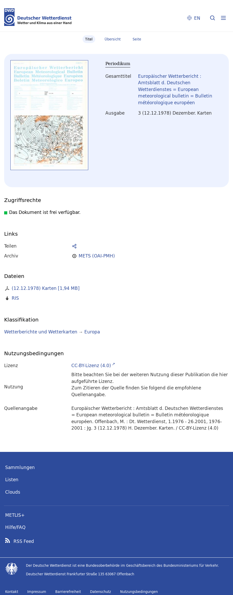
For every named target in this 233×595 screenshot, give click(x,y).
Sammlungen (20, 467)
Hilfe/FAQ (15, 527)
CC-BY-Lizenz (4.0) (91, 365)
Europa (92, 331)
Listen (11, 479)
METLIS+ (15, 515)
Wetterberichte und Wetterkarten (40, 331)
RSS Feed (23, 541)
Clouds (12, 492)
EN (197, 18)
